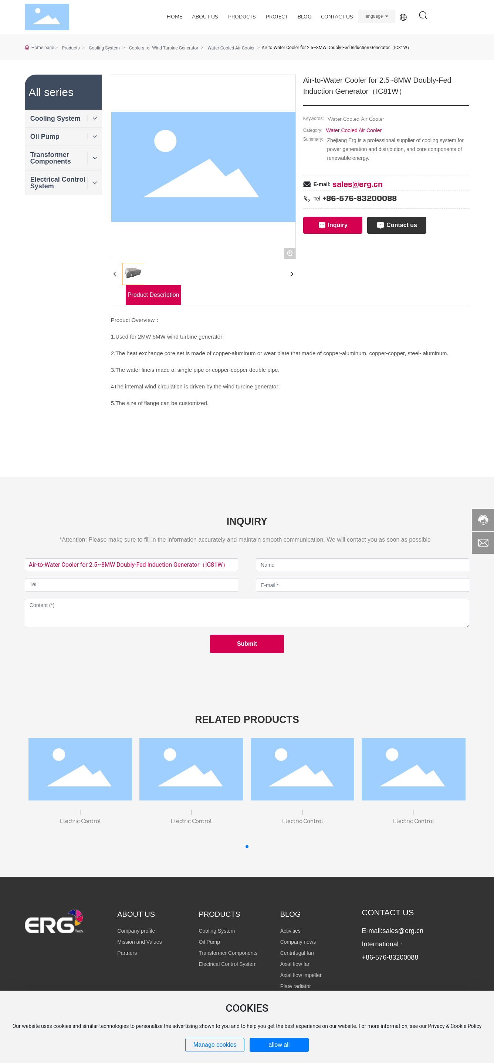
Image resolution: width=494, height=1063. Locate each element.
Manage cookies (215, 1045)
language (374, 16)
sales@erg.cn (357, 184)
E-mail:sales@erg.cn (392, 931)
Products (70, 48)
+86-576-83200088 (359, 198)
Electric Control (80, 821)
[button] (247, 846)
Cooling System (104, 48)
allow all (279, 1045)
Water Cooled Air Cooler (354, 130)
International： (383, 944)
